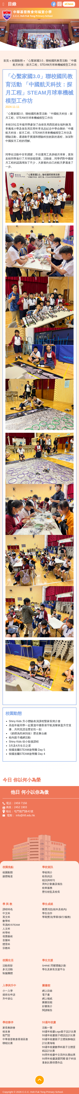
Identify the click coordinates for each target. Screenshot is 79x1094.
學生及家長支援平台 (53, 969)
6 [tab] (42, 45)
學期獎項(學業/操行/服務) (56, 916)
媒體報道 (8, 876)
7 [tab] (47, 45)
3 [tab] (27, 45)
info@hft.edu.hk (25, 815)
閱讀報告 (47, 1010)
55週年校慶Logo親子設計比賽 (59, 1031)
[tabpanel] (39, 35)
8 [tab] (52, 45)
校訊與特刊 (48, 880)
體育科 (6, 944)
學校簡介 (47, 872)
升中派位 (8, 998)
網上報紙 (47, 998)
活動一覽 (47, 1027)
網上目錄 (47, 990)
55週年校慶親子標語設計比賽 (59, 1035)
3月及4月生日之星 (20, 745)
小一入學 (8, 990)
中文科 (6, 913)
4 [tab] (32, 45)
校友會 (6, 1031)
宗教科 (6, 948)
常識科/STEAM (11, 924)
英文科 (6, 916)
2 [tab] (21, 45)
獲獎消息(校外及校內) (54, 909)
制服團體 (8, 973)
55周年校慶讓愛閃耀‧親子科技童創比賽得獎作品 (59, 1060)
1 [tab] (16, 45)
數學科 (6, 920)
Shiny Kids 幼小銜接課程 (24, 741)
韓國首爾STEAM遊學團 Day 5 (27, 749)
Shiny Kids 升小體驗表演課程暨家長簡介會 (34, 721)
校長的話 (47, 876)
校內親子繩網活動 (20, 737)
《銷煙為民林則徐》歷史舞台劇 (28, 733)
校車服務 (47, 887)
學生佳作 (47, 913)
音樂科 (6, 940)
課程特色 (8, 909)
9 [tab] (57, 45)
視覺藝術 (8, 936)
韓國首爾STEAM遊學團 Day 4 (27, 753)
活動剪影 (8, 965)
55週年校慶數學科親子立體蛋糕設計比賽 (59, 1049)
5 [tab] (37, 45)
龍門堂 (6, 1035)
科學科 (6, 932)
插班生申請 (9, 994)
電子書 (46, 994)
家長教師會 (9, 1027)
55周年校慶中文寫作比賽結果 (59, 1054)
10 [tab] (62, 45)
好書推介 (47, 1006)
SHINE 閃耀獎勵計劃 (54, 965)
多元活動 (8, 969)
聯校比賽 (8, 1043)
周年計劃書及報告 (52, 883)
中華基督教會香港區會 (15, 1039)
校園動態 (17, 60)
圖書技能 (47, 1002)
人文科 (6, 928)
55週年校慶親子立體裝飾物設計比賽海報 (59, 1041)
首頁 (6, 60)
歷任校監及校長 (51, 891)
